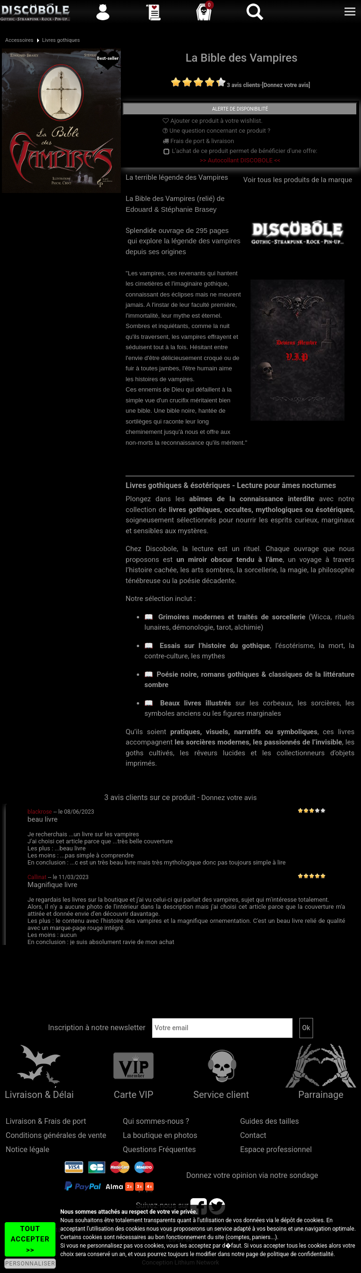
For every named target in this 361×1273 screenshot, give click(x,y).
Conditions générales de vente (56, 1135)
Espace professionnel (276, 1149)
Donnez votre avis (229, 797)
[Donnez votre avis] (286, 85)
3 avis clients (243, 85)
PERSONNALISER (30, 1263)
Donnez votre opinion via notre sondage (252, 1175)
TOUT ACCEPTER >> (30, 1239)
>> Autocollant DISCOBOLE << (240, 160)
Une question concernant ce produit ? (216, 130)
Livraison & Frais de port (46, 1121)
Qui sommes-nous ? (156, 1121)
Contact (253, 1135)
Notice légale (27, 1149)
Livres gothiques (60, 40)
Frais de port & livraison (198, 140)
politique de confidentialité (300, 1254)
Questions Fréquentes (159, 1149)
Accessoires (19, 40)
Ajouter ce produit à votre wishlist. (212, 120)
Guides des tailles (269, 1121)
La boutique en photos (160, 1135)
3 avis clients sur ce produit (150, 797)
